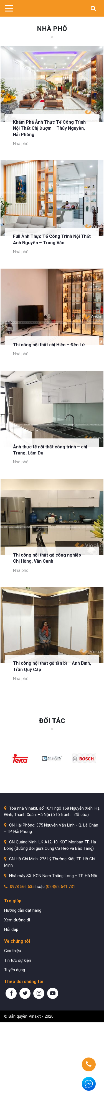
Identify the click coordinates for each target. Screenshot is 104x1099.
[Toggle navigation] (8, 8)
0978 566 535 (22, 886)
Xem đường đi (17, 920)
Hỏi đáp (11, 929)
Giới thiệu (12, 950)
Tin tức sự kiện (17, 960)
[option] (20, 758)
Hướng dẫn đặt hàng (22, 910)
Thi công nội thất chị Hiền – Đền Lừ (49, 344)
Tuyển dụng (14, 969)
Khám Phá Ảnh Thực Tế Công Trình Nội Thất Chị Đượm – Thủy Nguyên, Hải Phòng (49, 128)
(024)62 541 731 (60, 886)
